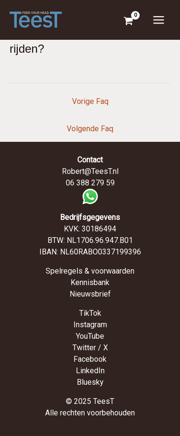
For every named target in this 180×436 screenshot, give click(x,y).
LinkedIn (90, 370)
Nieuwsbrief (90, 293)
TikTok (90, 313)
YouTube (90, 336)
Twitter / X (90, 347)
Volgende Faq (90, 128)
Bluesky (90, 382)
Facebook (90, 359)
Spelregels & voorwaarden (90, 270)
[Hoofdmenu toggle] (158, 19)
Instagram (90, 324)
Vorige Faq (90, 101)
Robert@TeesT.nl (90, 171)
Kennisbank (90, 282)
